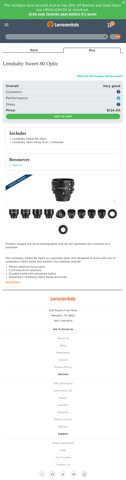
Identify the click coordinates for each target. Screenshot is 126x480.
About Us (63, 338)
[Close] (123, 2)
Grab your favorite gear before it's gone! (63, 14)
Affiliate (63, 426)
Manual (17, 165)
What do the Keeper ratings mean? (100, 76)
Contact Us (63, 464)
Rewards (63, 412)
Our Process (63, 457)
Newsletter (63, 352)
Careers (63, 360)
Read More (12, 282)
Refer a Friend (63, 419)
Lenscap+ (63, 405)
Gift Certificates (63, 383)
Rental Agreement (63, 443)
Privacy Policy (63, 367)
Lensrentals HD (63, 390)
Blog (63, 345)
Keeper (63, 397)
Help (63, 450)
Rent (34, 50)
